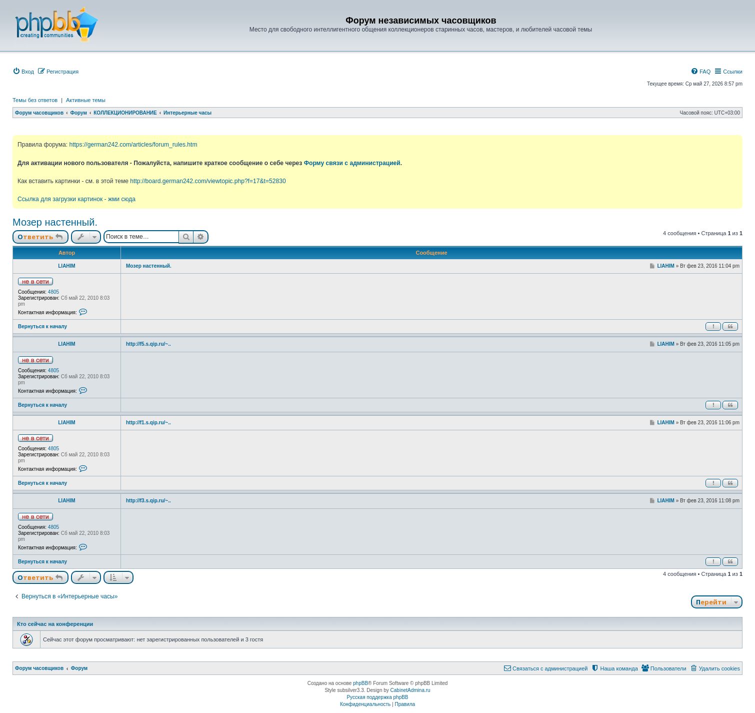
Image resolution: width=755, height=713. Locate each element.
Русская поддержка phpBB (377, 697)
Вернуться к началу (42, 326)
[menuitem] (23, 72)
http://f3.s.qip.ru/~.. (148, 500)
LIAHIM (66, 266)
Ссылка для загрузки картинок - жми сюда (77, 199)
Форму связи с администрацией (352, 163)
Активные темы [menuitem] (86, 100)
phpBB (360, 683)
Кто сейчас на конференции (55, 624)
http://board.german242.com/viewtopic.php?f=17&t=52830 (208, 181)
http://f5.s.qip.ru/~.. (148, 344)
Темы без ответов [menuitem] (35, 100)
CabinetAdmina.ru (410, 690)
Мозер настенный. (55, 222)
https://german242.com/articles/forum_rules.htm (133, 144)
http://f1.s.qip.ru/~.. (148, 422)
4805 (53, 292)
